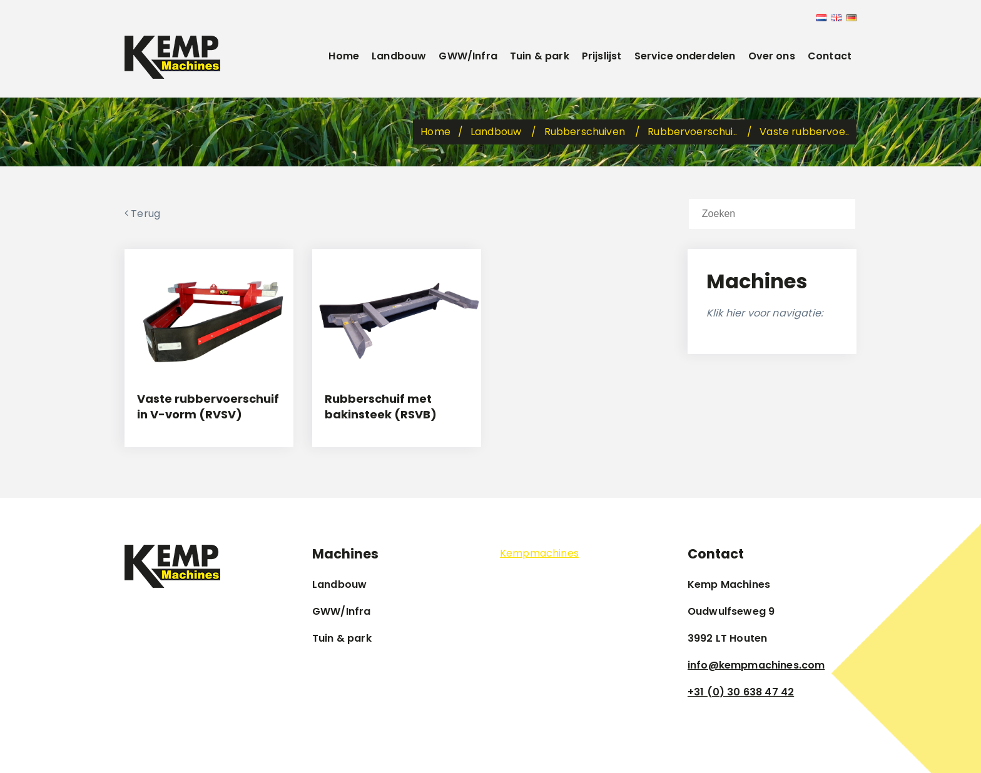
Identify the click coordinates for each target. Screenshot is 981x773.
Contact (829, 56)
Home (343, 56)
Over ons (771, 56)
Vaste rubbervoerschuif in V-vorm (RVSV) (208, 406)
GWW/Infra (468, 56)
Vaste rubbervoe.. (804, 131)
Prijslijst (602, 56)
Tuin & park (539, 56)
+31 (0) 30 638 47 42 (741, 692)
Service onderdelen (685, 56)
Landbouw (399, 56)
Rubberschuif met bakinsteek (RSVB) (381, 406)
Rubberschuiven (586, 131)
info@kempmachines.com (756, 665)
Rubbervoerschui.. (694, 131)
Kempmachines (539, 553)
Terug (142, 213)
